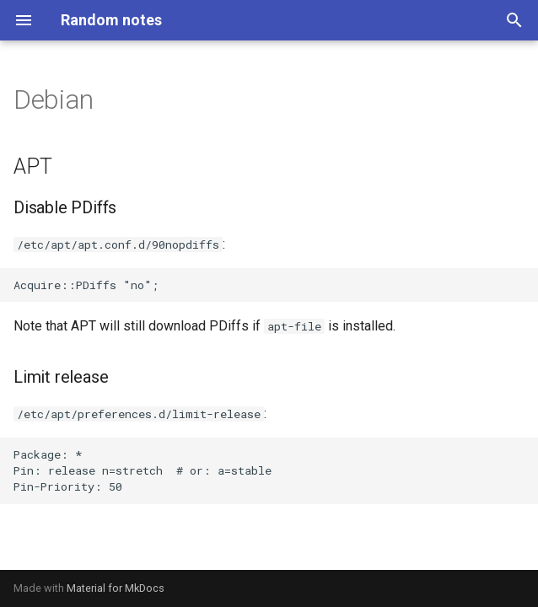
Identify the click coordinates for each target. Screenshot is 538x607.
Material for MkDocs (115, 588)
